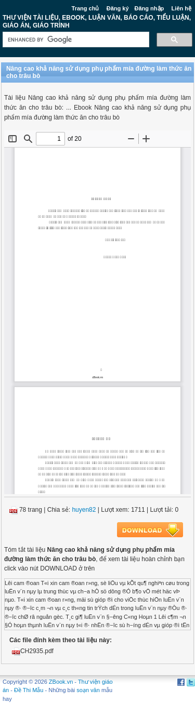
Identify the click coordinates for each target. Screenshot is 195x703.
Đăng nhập (149, 8)
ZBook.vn (61, 682)
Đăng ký (118, 8)
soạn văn (88, 690)
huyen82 (84, 509)
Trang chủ (85, 8)
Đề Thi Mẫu (28, 690)
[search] (75, 40)
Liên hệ (181, 8)
